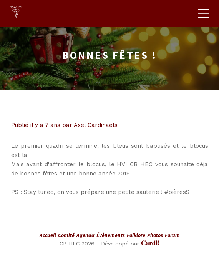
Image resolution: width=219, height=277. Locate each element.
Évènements (110, 235)
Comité (66, 235)
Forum (172, 235)
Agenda (85, 235)
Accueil (48, 235)
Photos (155, 235)
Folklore (136, 235)
